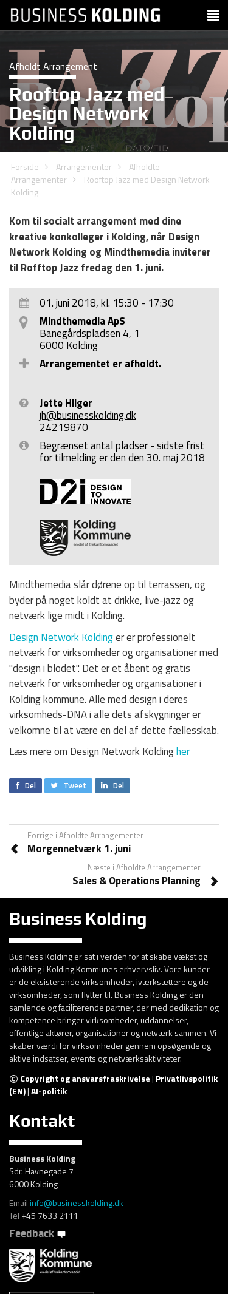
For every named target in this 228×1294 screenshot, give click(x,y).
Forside (25, 166)
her (183, 751)
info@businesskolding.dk (76, 1202)
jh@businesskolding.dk (88, 415)
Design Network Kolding (61, 637)
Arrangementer (84, 166)
